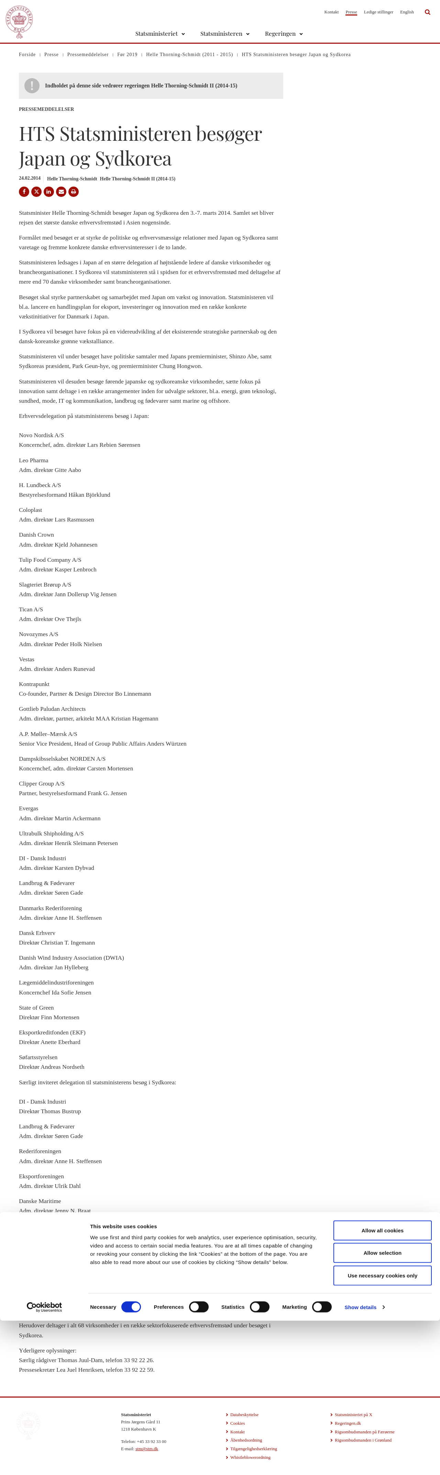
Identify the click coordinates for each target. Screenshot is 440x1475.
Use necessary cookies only (383, 1430)
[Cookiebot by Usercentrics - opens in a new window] (44, 1461)
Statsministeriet (156, 33)
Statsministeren (221, 33)
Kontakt (331, 11)
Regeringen (280, 33)
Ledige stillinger (379, 11)
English (407, 11)
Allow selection (383, 1407)
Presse (351, 11)
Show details (361, 1461)
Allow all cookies (383, 1385)
